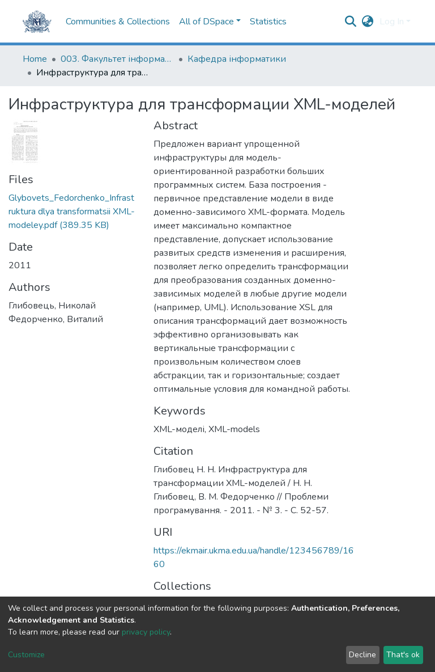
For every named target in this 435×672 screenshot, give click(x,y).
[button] (368, 21)
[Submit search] (351, 21)
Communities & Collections (118, 21)
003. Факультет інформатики (117, 59)
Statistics (268, 21)
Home (35, 59)
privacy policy (146, 632)
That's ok (403, 654)
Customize (26, 654)
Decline (362, 654)
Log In (391, 21)
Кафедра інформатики (236, 59)
